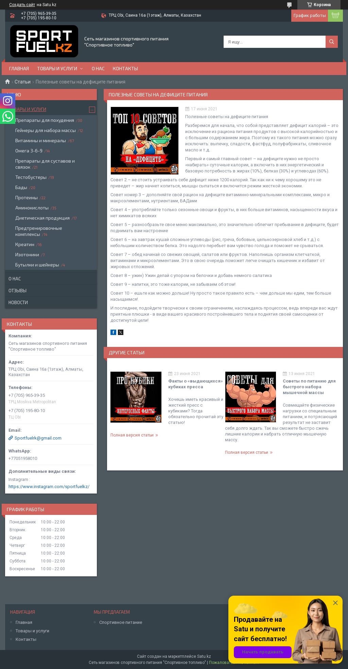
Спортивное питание (120, 622)
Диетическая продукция (42, 218)
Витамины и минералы (40, 140)
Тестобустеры (31, 177)
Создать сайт (22, 4)
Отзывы (17, 290)
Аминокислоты (32, 207)
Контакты (125, 68)
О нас (98, 68)
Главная (19, 68)
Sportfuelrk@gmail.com (38, 438)
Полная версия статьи (132, 435)
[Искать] (332, 42)
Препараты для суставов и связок (45, 164)
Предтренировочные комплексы (38, 231)
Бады (21, 187)
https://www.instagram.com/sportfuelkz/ (48, 486)
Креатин (24, 244)
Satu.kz (204, 656)
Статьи (23, 82)
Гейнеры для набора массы (45, 130)
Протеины (26, 197)
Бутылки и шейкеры (37, 264)
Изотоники (27, 254)
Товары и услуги (57, 68)
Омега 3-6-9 (28, 150)
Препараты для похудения (44, 120)
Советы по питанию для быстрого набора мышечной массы (309, 386)
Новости (18, 302)
